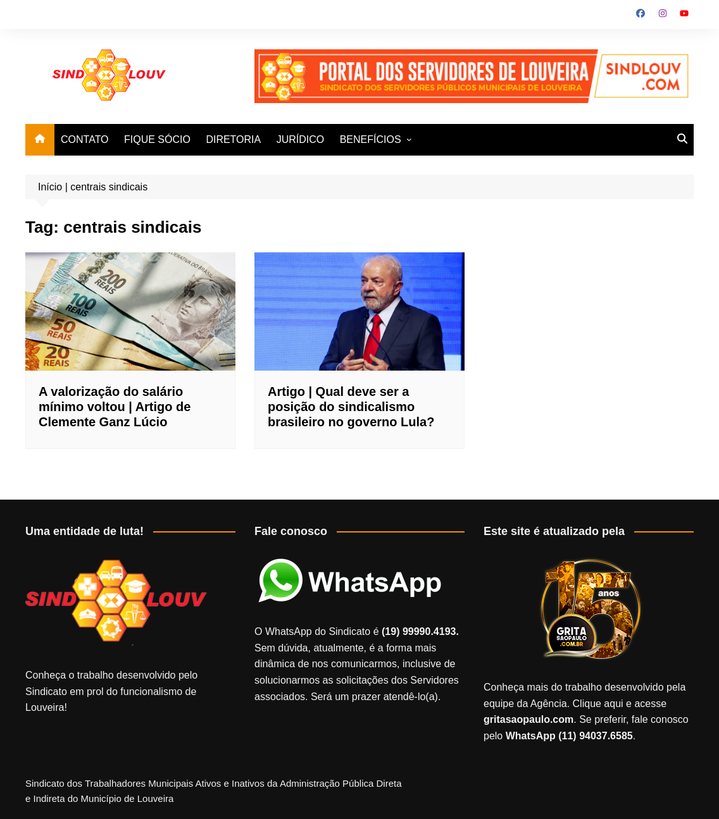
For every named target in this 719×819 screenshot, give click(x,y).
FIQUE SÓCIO (157, 139)
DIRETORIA (233, 139)
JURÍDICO (301, 139)
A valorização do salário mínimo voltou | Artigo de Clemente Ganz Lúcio (115, 407)
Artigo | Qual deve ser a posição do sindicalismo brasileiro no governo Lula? (351, 407)
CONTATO (85, 139)
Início (50, 187)
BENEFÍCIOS (370, 139)
